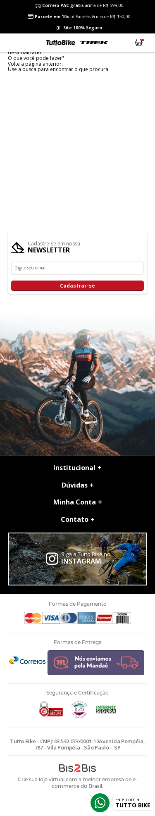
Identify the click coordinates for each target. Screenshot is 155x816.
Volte (14, 63)
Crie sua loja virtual (41, 779)
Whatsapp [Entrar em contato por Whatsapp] (100, 802)
